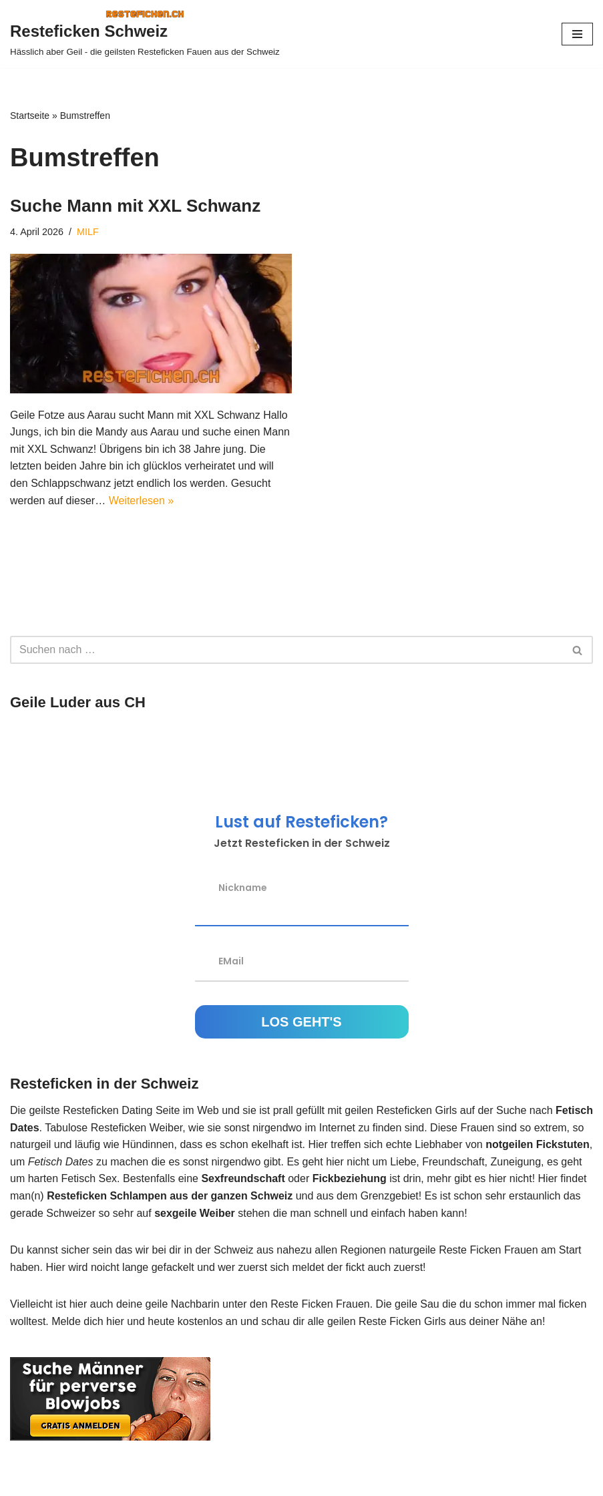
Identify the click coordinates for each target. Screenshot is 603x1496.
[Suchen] (286, 650)
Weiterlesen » (141, 500)
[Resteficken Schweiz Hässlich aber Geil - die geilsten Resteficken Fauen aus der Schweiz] (145, 34)
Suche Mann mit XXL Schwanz (135, 206)
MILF (88, 231)
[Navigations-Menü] (577, 34)
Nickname (242, 887)
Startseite (29, 115)
